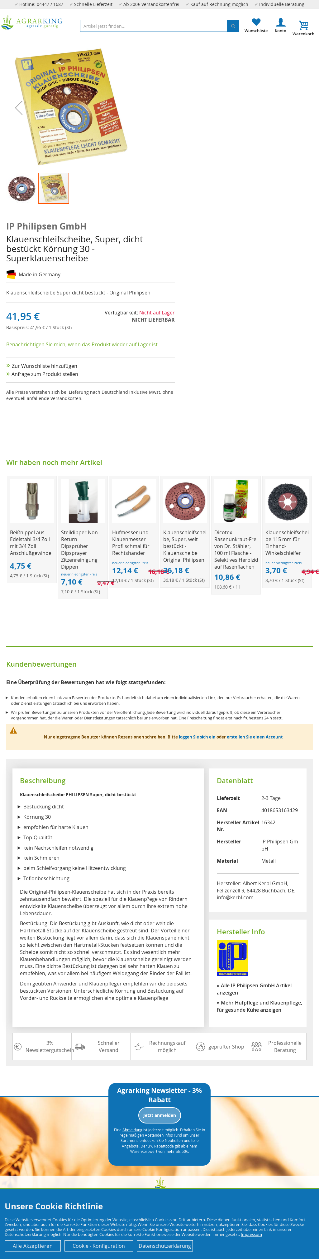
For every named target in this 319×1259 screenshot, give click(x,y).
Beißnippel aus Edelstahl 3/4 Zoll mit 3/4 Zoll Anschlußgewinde (30, 542)
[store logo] (32, 22)
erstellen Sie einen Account (255, 737)
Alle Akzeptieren (33, 1245)
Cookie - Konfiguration (99, 1245)
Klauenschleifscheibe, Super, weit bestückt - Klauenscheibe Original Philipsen (185, 546)
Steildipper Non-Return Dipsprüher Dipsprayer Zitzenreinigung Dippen (80, 549)
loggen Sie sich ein (197, 737)
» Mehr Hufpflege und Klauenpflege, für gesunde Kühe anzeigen (259, 1006)
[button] (22, 188)
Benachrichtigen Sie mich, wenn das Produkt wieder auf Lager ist (82, 344)
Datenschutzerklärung (165, 1245)
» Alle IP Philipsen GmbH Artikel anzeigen (254, 989)
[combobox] (159, 26)
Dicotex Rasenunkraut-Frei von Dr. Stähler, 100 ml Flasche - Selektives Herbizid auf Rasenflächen (236, 549)
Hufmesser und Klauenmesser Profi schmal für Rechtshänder (131, 542)
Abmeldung (132, 1129)
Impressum (251, 1234)
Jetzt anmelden (159, 1115)
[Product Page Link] (32, 521)
